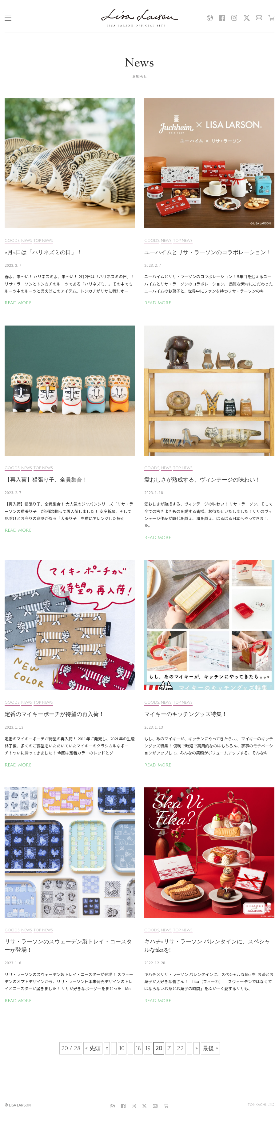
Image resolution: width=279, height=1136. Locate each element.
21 (169, 1048)
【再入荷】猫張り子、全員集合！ (46, 480)
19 (148, 1048)
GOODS (12, 241)
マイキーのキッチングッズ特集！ (185, 715)
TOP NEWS (43, 241)
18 (138, 1048)
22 (180, 1048)
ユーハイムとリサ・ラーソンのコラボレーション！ (208, 253)
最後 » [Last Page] (210, 1048)
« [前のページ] (107, 1048)
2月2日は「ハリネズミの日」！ (43, 253)
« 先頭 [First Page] (93, 1048)
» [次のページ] (196, 1048)
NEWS (26, 241)
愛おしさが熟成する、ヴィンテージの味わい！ (202, 480)
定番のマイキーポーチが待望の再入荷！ (54, 715)
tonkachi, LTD (261, 1105)
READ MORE (18, 303)
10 (122, 1048)
